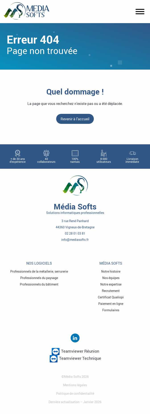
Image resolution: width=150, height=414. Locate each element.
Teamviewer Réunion (75, 351)
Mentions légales (75, 385)
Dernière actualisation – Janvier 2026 (75, 402)
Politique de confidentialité (75, 393)
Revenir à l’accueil (75, 119)
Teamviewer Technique (75, 358)
